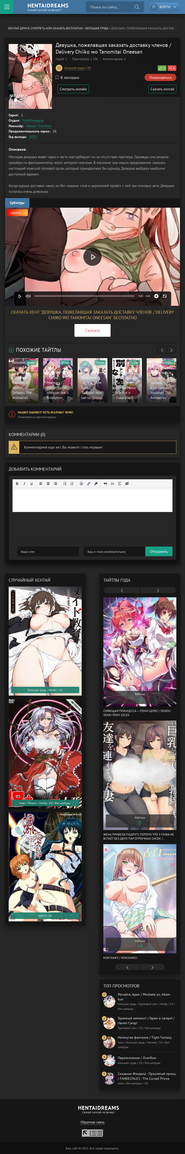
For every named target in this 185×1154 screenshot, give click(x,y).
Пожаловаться (160, 77)
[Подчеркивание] (31, 483)
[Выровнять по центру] (48, 483)
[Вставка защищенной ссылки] (95, 483)
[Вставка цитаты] (105, 483)
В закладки (67, 77)
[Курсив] (24, 483)
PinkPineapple (33, 120)
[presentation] (162, 350)
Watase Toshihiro (38, 126)
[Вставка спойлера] (119, 483)
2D (89, 68)
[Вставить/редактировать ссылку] (88, 483)
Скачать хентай (162, 89)
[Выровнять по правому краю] (55, 483)
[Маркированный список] (64, 483)
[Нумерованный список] (72, 483)
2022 (33, 137)
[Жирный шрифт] (17, 483)
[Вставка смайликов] (81, 483)
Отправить (26, 551)
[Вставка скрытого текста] (127, 483)
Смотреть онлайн (74, 89)
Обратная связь (92, 1122)
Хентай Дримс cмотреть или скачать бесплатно (45, 28)
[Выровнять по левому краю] (41, 483)
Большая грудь (97, 28)
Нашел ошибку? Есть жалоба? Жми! (45, 412)
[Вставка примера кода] (112, 483)
